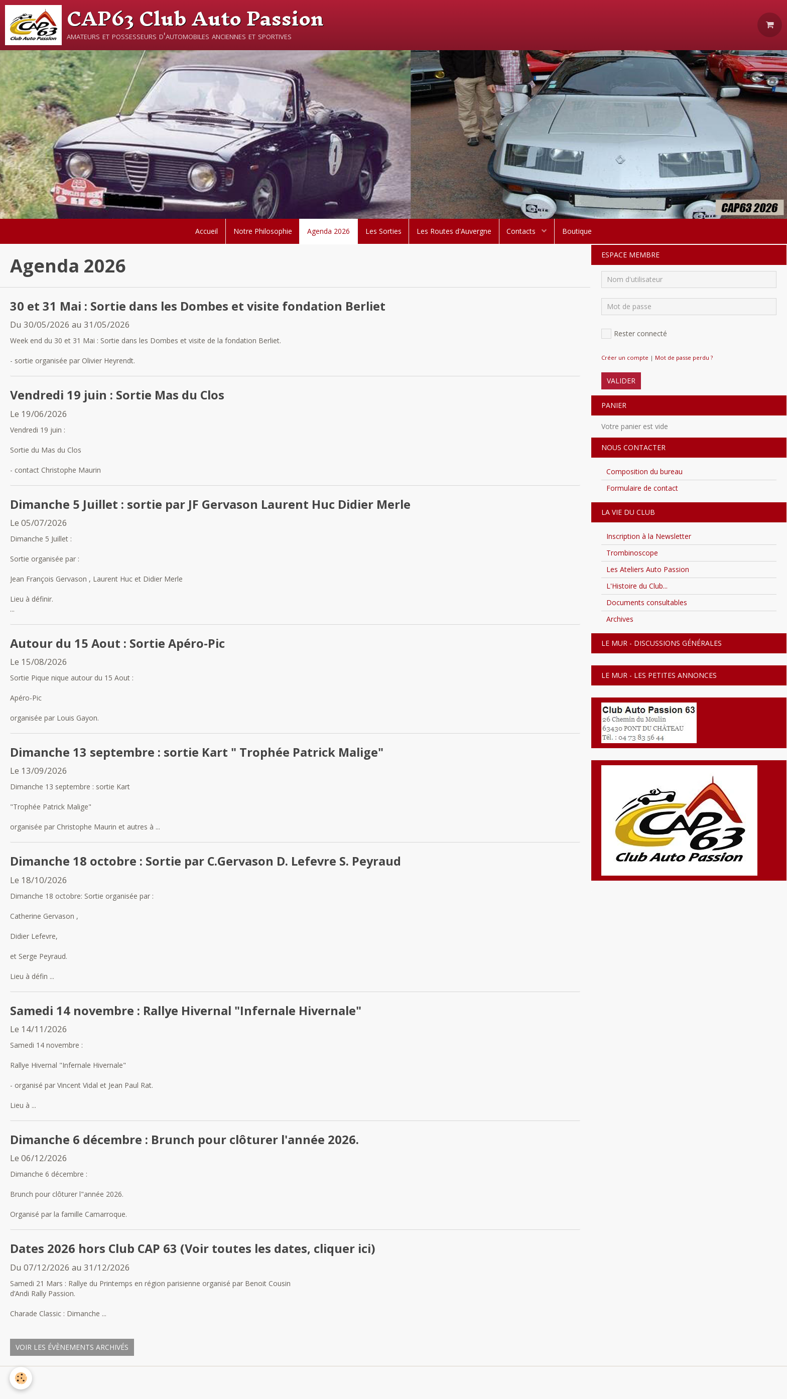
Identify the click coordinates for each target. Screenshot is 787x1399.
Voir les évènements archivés (72, 1348)
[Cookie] (21, 1378)
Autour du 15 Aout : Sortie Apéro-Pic (118, 644)
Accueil (206, 231)
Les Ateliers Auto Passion (647, 569)
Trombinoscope (632, 552)
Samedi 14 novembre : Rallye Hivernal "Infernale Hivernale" (189, 1011)
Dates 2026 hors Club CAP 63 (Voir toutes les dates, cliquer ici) (195, 1250)
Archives (619, 619)
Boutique (578, 231)
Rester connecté (634, 334)
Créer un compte (624, 357)
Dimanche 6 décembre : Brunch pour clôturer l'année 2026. (185, 1141)
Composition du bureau (644, 471)
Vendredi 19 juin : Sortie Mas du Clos (119, 395)
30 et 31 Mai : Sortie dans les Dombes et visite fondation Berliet (200, 306)
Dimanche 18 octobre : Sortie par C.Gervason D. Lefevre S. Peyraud (207, 862)
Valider (621, 380)
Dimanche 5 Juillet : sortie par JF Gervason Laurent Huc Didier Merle (213, 504)
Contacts (523, 231)
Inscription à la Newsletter (648, 536)
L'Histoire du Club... (637, 586)
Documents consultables (646, 602)
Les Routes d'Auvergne (454, 231)
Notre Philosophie (262, 231)
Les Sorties (383, 231)
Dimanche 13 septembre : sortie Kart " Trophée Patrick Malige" (198, 753)
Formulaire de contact (642, 488)
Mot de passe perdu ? (684, 357)
